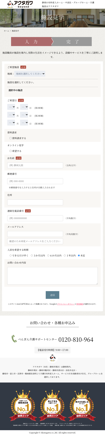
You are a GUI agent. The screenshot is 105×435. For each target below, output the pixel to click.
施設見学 (15, 30)
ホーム (6, 30)
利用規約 (79, 304)
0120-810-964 (75, 339)
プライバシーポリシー (66, 304)
